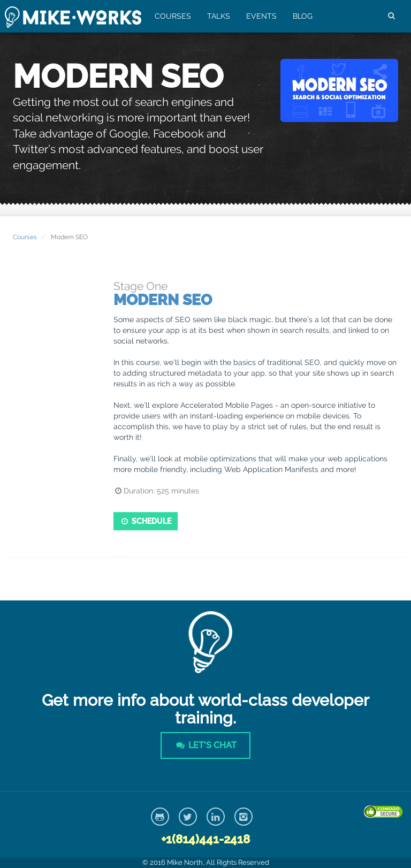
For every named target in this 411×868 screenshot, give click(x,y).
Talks (218, 16)
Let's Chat (205, 745)
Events (261, 16)
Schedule (146, 521)
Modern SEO (162, 300)
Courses (173, 16)
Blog (303, 16)
